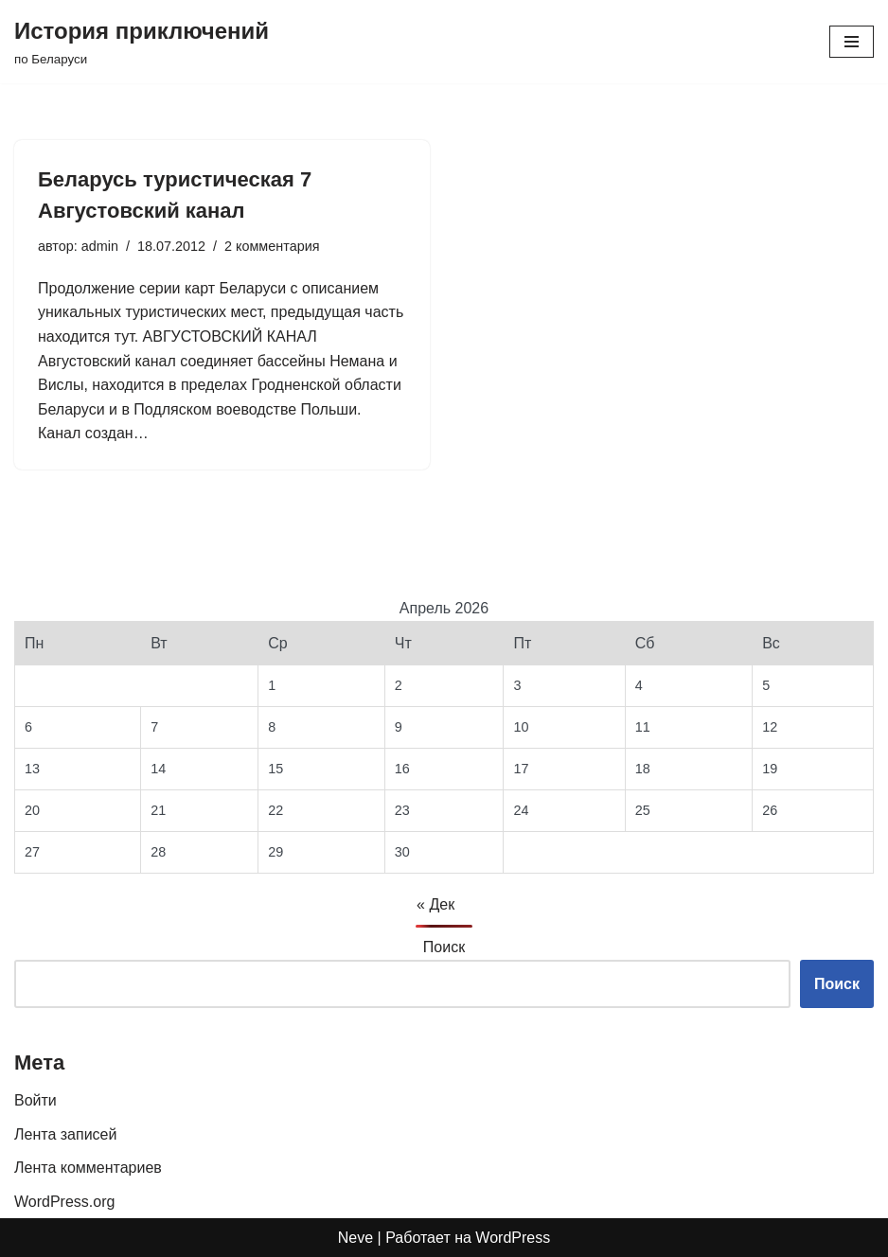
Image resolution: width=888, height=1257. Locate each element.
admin (99, 246)
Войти (35, 1100)
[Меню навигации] (851, 42)
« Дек (435, 904)
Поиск (444, 947)
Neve (355, 1238)
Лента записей (65, 1134)
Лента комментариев (88, 1168)
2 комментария (271, 246)
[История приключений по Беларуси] (141, 41)
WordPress (512, 1238)
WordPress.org (64, 1202)
